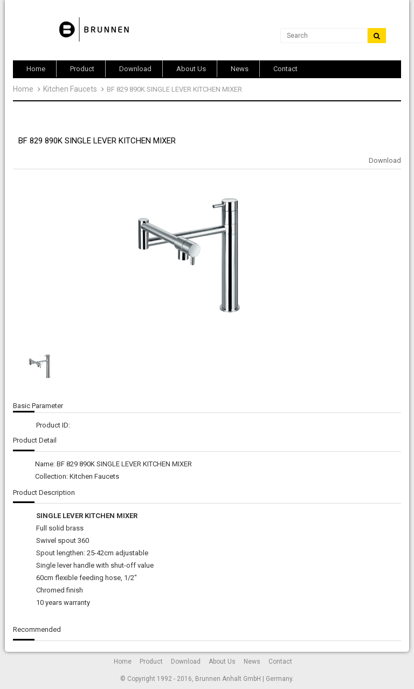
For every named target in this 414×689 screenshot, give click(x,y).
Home (23, 89)
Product (151, 661)
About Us (222, 661)
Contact (280, 661)
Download (385, 160)
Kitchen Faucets (70, 89)
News (252, 661)
